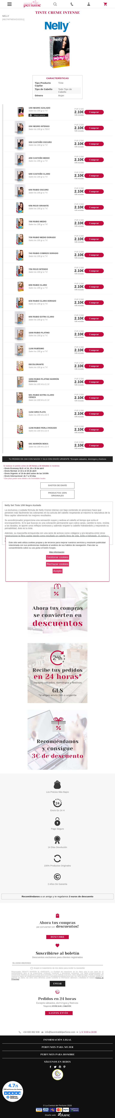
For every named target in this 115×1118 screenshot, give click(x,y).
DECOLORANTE (36, 364)
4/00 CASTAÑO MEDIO (39, 158)
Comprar (94, 112)
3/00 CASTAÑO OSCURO (40, 142)
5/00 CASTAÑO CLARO (39, 174)
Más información (56, 552)
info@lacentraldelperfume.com (60, 1032)
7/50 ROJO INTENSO (38, 269)
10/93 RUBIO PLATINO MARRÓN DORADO (44, 380)
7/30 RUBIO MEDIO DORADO (42, 237)
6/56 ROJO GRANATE (39, 206)
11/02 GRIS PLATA (37, 412)
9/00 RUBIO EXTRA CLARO (41, 317)
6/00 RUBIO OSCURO (39, 190)
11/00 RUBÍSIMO (36, 349)
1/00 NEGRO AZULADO (39, 108)
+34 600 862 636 (31, 1032)
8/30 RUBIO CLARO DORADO (42, 301)
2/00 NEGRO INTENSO (39, 126)
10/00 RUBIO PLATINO (39, 333)
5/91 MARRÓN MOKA (38, 444)
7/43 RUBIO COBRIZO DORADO (43, 253)
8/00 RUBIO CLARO (38, 285)
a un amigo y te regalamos (57, 896)
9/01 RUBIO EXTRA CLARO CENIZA (41, 396)
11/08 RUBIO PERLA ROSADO (43, 428)
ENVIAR (57, 983)
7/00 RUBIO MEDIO (37, 222)
